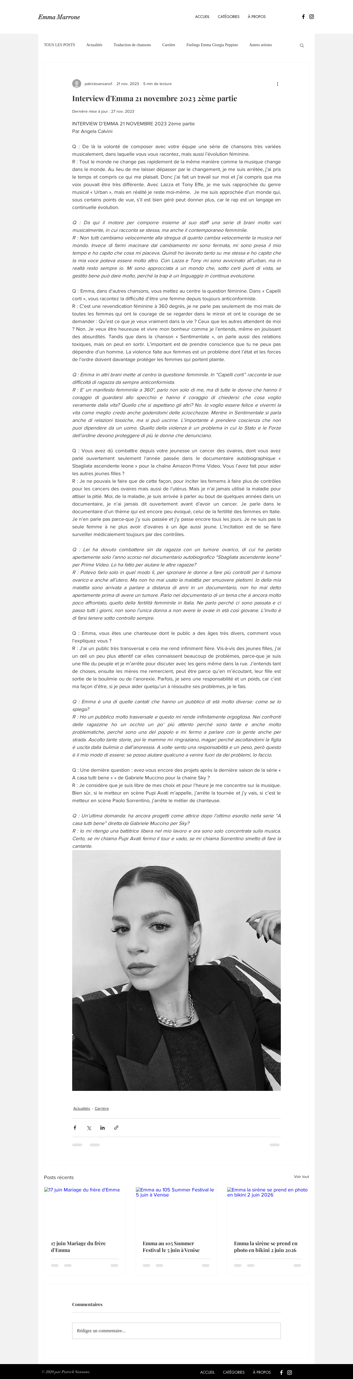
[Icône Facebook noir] (303, 17)
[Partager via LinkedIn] (102, 1127)
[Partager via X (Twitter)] (88, 1127)
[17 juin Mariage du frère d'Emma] (85, 1210)
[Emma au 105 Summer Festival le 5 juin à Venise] (176, 1210)
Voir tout (301, 1176)
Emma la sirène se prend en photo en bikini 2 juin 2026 (265, 1246)
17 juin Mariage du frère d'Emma (78, 1246)
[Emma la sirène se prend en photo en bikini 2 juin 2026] (268, 1210)
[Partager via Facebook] (75, 1127)
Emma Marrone (59, 17)
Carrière (168, 45)
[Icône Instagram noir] (311, 17)
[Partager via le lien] (116, 1127)
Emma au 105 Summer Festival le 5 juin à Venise (171, 1246)
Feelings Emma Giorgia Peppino (212, 45)
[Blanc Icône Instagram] (289, 1372)
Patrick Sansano (76, 1371)
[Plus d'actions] (277, 83)
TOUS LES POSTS (59, 45)
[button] (229, 17)
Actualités (94, 45)
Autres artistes (260, 45)
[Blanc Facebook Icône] (281, 1372)
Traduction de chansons (132, 45)
